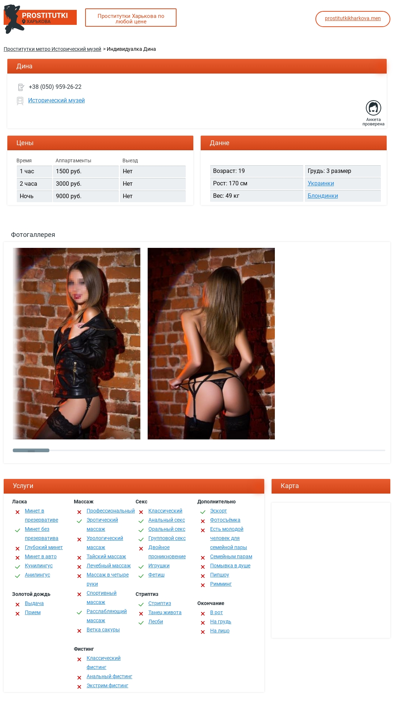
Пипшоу (219, 575)
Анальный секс (166, 520)
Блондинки (323, 195)
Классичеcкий (165, 511)
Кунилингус (39, 565)
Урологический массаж (105, 542)
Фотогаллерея (33, 234)
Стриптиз (159, 603)
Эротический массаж (102, 524)
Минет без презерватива (41, 533)
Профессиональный (111, 511)
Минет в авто (41, 556)
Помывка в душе (230, 565)
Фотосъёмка (225, 520)
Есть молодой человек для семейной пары (228, 538)
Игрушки (159, 565)
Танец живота (165, 612)
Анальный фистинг (109, 676)
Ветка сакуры (103, 629)
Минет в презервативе (41, 515)
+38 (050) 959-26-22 (55, 86)
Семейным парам (231, 556)
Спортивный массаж (102, 597)
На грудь (220, 621)
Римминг (221, 584)
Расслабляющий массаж (107, 615)
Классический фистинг (104, 662)
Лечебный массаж (109, 565)
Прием (33, 612)
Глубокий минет (44, 547)
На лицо (220, 631)
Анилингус (37, 575)
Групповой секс (167, 538)
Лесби (155, 621)
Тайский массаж (106, 556)
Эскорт (218, 511)
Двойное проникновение (167, 551)
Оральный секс (166, 529)
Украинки (321, 183)
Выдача (34, 603)
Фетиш (156, 575)
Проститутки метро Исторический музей (52, 49)
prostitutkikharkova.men (353, 18)
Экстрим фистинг (107, 685)
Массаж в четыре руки (108, 579)
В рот (216, 612)
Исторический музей (56, 100)
